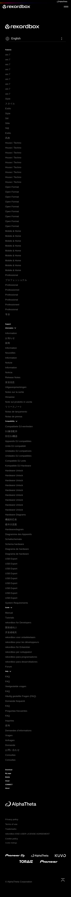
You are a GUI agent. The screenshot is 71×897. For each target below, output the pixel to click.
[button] (35, 39)
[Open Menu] (66, 6)
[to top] (63, 880)
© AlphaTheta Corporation (18, 881)
